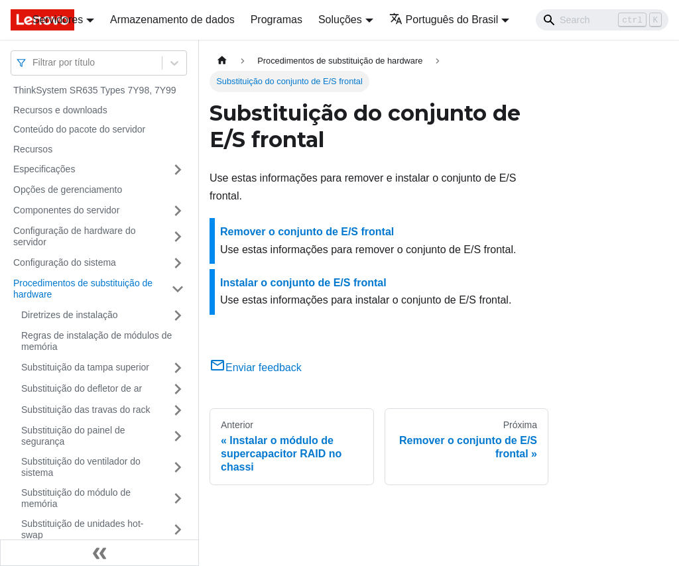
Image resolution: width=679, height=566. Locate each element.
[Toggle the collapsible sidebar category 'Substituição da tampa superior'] (177, 367)
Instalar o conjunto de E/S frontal (303, 282)
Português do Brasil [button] (444, 19)
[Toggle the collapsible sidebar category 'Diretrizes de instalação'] (177, 315)
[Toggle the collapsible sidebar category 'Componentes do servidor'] (177, 210)
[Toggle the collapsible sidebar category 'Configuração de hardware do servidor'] (177, 237)
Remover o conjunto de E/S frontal (307, 231)
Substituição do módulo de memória (76, 498)
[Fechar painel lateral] (99, 552)
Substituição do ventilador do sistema (81, 467)
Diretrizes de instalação (69, 315)
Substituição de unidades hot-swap (82, 529)
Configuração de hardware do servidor (74, 236)
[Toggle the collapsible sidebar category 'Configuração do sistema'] (177, 263)
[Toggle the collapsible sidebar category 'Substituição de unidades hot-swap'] (177, 529)
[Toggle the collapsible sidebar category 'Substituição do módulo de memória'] (177, 498)
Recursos (32, 149)
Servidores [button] (57, 19)
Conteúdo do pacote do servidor (79, 129)
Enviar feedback (256, 367)
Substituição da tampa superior (85, 367)
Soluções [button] (340, 19)
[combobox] (33, 62)
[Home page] (222, 60)
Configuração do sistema (64, 262)
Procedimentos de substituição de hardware (83, 289)
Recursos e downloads (60, 110)
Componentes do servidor (66, 210)
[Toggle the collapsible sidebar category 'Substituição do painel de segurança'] (177, 436)
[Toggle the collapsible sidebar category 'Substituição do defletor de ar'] (177, 389)
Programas (276, 19)
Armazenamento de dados (172, 19)
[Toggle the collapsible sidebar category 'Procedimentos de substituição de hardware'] (177, 289)
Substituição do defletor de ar (81, 388)
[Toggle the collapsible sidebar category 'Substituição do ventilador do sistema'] (177, 467)
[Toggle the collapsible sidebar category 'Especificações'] (177, 169)
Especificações (44, 169)
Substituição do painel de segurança (73, 436)
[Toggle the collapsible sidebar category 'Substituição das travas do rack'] (177, 410)
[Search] (602, 19)
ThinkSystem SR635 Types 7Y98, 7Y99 (94, 90)
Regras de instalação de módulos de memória (96, 341)
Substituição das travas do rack (86, 409)
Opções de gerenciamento (67, 189)
